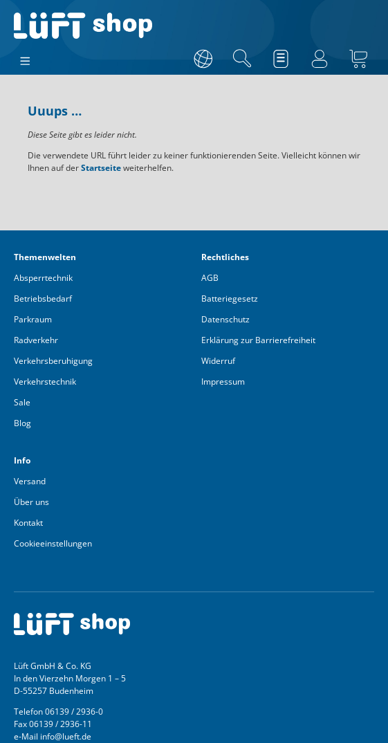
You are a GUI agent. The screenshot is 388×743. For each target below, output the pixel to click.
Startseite (101, 168)
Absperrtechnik (43, 278)
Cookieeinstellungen (53, 543)
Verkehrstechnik (45, 381)
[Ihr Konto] (319, 59)
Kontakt (28, 523)
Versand (30, 481)
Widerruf (218, 361)
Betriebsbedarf (43, 298)
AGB (210, 278)
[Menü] (25, 58)
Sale (22, 402)
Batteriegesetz (229, 298)
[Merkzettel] (281, 59)
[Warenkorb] (358, 59)
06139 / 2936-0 (74, 711)
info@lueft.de (65, 736)
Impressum (223, 381)
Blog (22, 423)
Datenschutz (225, 319)
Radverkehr (36, 340)
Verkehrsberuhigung (53, 361)
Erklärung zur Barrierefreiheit (258, 340)
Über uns (31, 502)
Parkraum (33, 319)
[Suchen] (242, 59)
